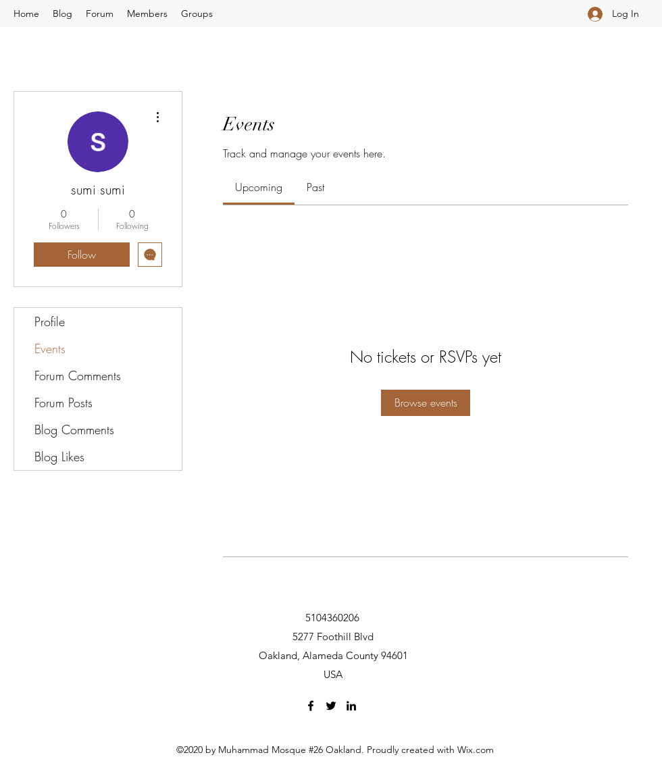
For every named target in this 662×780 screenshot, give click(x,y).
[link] (258, 187)
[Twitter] (331, 705)
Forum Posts (63, 402)
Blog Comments (74, 429)
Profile (49, 321)
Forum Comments (77, 375)
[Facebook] (310, 705)
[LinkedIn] (351, 705)
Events (50, 348)
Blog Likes (59, 456)
